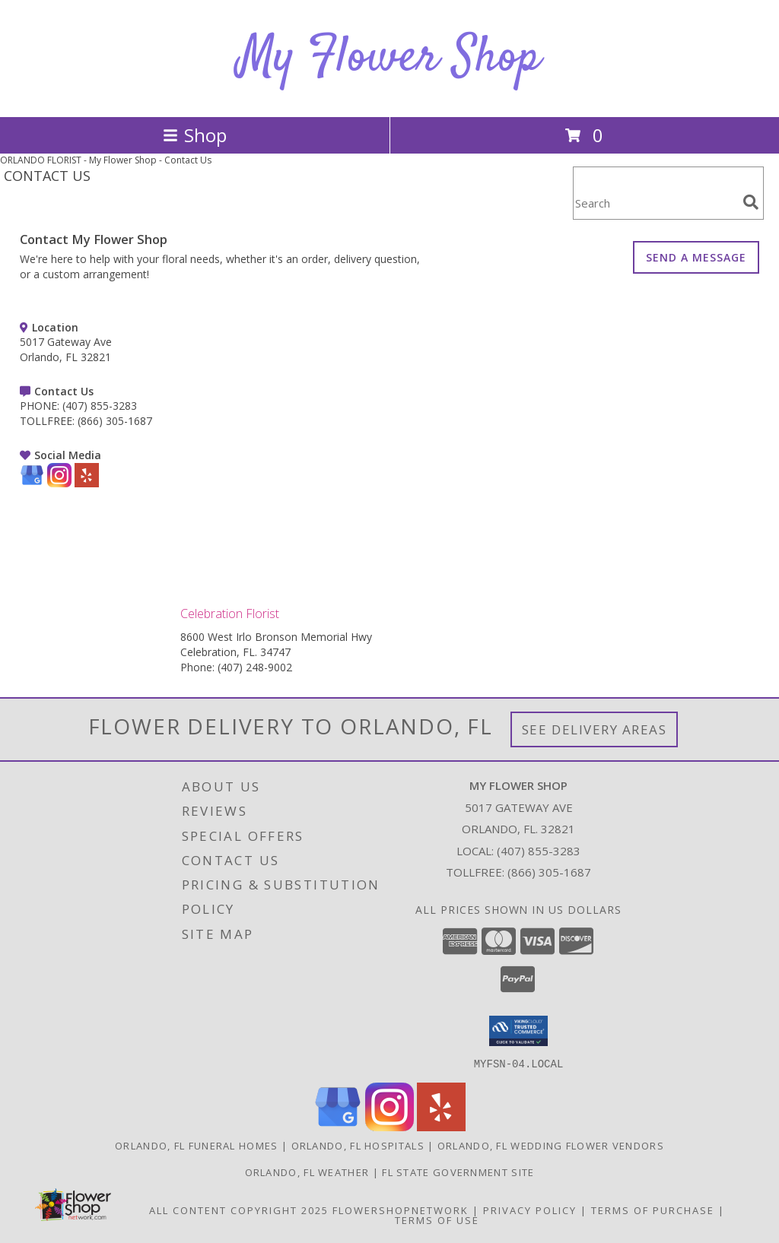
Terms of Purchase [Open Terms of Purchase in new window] (652, 1209)
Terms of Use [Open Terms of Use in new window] (437, 1219)
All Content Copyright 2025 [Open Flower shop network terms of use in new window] (239, 1209)
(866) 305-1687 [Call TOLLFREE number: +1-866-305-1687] (115, 421)
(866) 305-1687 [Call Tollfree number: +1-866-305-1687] (549, 872)
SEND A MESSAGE (696, 257)
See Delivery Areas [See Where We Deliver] (594, 729)
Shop (195, 134)
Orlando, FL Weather (307, 1171)
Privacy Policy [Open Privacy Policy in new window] (530, 1209)
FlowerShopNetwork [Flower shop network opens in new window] (400, 1209)
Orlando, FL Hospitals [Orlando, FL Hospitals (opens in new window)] (357, 1145)
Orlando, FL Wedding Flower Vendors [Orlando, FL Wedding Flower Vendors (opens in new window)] (550, 1145)
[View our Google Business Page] (32, 483)
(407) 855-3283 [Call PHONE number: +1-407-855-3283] (99, 405)
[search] (751, 202)
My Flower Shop (389, 58)
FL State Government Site (458, 1171)
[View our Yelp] (87, 483)
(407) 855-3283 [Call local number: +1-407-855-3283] (538, 850)
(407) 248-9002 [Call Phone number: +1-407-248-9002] (255, 667)
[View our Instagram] (59, 483)
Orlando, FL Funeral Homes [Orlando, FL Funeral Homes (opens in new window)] (196, 1145)
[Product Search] (655, 202)
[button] (518, 1031)
